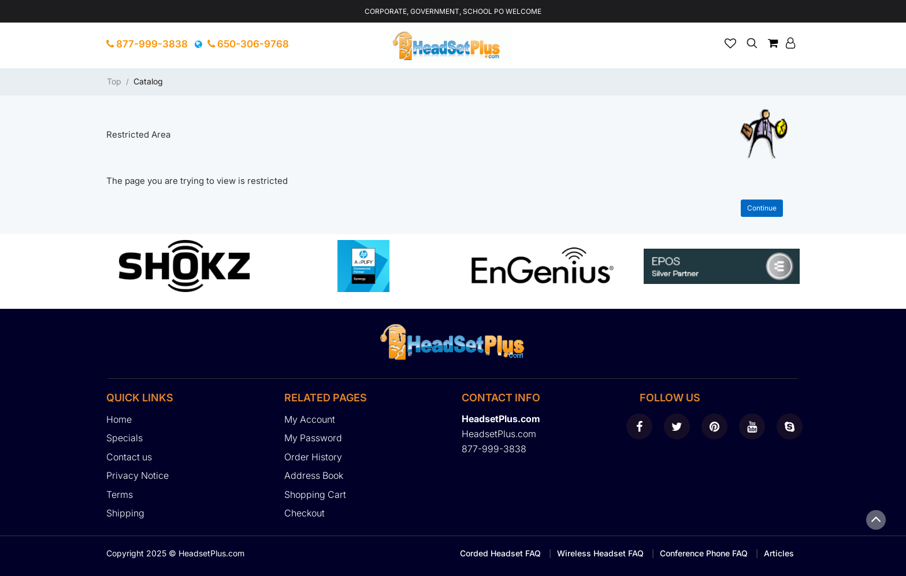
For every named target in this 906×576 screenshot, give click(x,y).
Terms (119, 494)
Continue (762, 208)
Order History (313, 457)
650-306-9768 (248, 44)
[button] (790, 42)
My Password (313, 438)
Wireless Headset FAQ (600, 553)
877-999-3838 (147, 44)
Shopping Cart (315, 494)
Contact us (129, 457)
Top (114, 81)
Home (119, 419)
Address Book (313, 475)
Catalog (148, 81)
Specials (124, 438)
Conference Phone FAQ (704, 553)
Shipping (125, 513)
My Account (309, 419)
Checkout (304, 513)
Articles (779, 553)
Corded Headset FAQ (500, 553)
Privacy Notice (137, 475)
